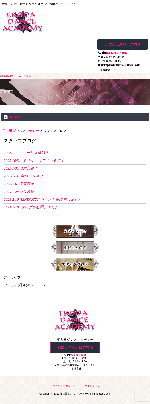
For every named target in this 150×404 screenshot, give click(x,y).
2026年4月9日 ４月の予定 (15, 76)
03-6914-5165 (116, 53)
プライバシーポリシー (63, 385)
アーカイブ (12, 285)
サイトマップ (92, 385)
